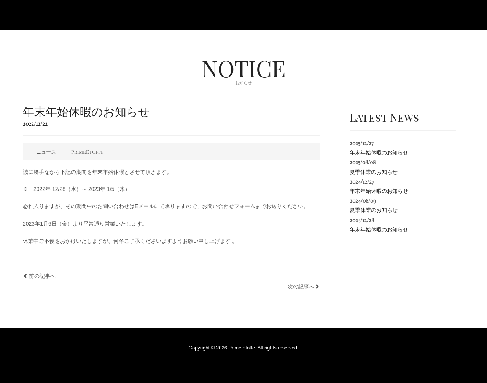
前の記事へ (42, 276)
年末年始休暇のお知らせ (379, 152)
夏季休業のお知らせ (374, 172)
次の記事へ (301, 287)
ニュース (46, 151)
